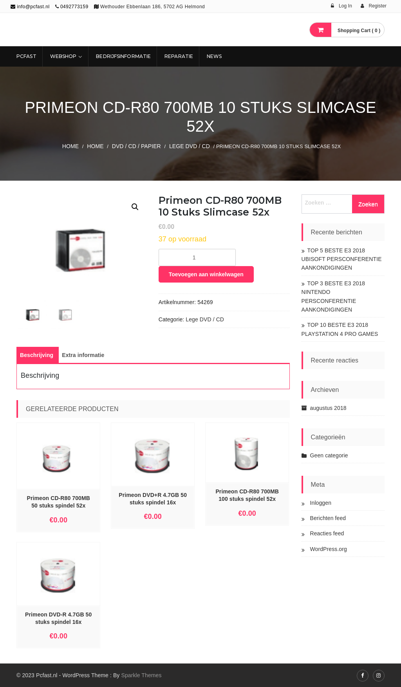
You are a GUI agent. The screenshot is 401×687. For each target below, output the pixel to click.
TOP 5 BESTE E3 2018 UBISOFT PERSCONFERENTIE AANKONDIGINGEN (342, 259)
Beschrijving (36, 355)
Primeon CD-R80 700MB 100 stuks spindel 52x (247, 495)
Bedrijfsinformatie (123, 56)
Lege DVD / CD (189, 146)
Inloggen (321, 503)
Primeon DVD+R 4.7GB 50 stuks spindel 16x (153, 499)
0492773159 (74, 6)
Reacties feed (327, 533)
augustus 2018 (328, 408)
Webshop (63, 56)
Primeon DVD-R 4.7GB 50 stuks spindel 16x (58, 618)
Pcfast (26, 56)
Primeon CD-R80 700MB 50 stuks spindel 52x (58, 502)
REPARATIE (178, 56)
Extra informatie (83, 355)
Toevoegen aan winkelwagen (206, 274)
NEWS (214, 56)
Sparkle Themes (141, 675)
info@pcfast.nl (30, 6)
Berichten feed (328, 518)
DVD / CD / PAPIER (136, 146)
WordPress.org (328, 549)
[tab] (36, 355)
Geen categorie (329, 455)
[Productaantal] (197, 257)
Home (70, 146)
